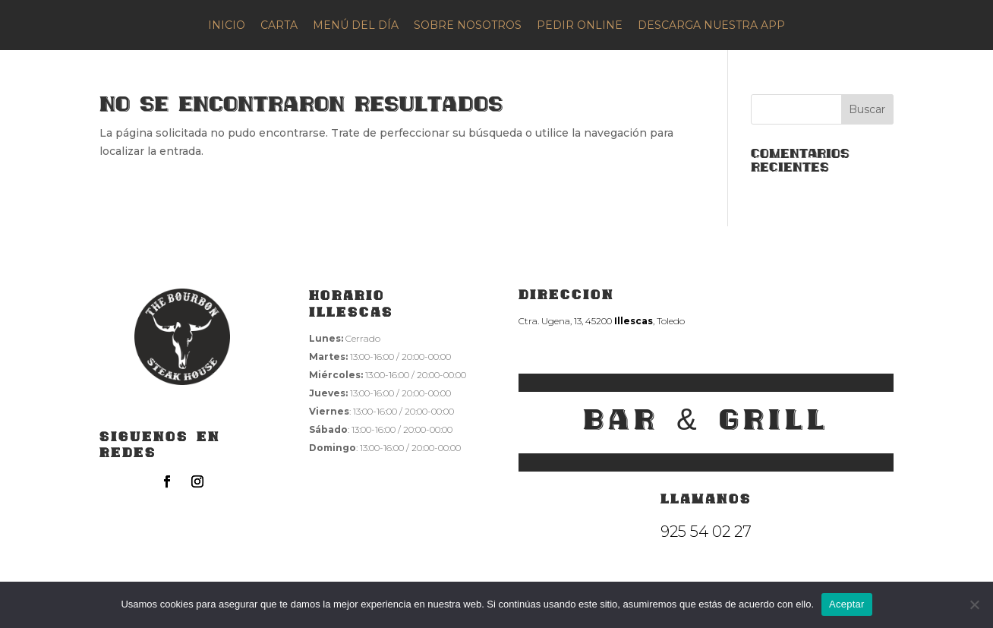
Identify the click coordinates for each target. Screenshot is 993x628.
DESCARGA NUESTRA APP (711, 25)
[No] (974, 604)
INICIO (226, 25)
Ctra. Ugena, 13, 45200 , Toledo (602, 321)
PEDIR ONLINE (580, 25)
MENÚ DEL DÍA (356, 25)
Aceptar (847, 604)
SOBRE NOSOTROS (468, 25)
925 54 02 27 (706, 531)
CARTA (279, 25)
